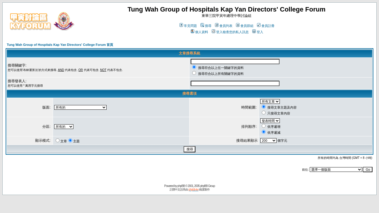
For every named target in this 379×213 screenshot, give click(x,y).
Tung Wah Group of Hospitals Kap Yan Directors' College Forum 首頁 (60, 44)
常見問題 (188, 26)
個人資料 (199, 32)
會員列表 (223, 26)
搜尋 (205, 26)
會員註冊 (265, 26)
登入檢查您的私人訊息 (230, 32)
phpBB (181, 186)
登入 (257, 32)
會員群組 (244, 26)
